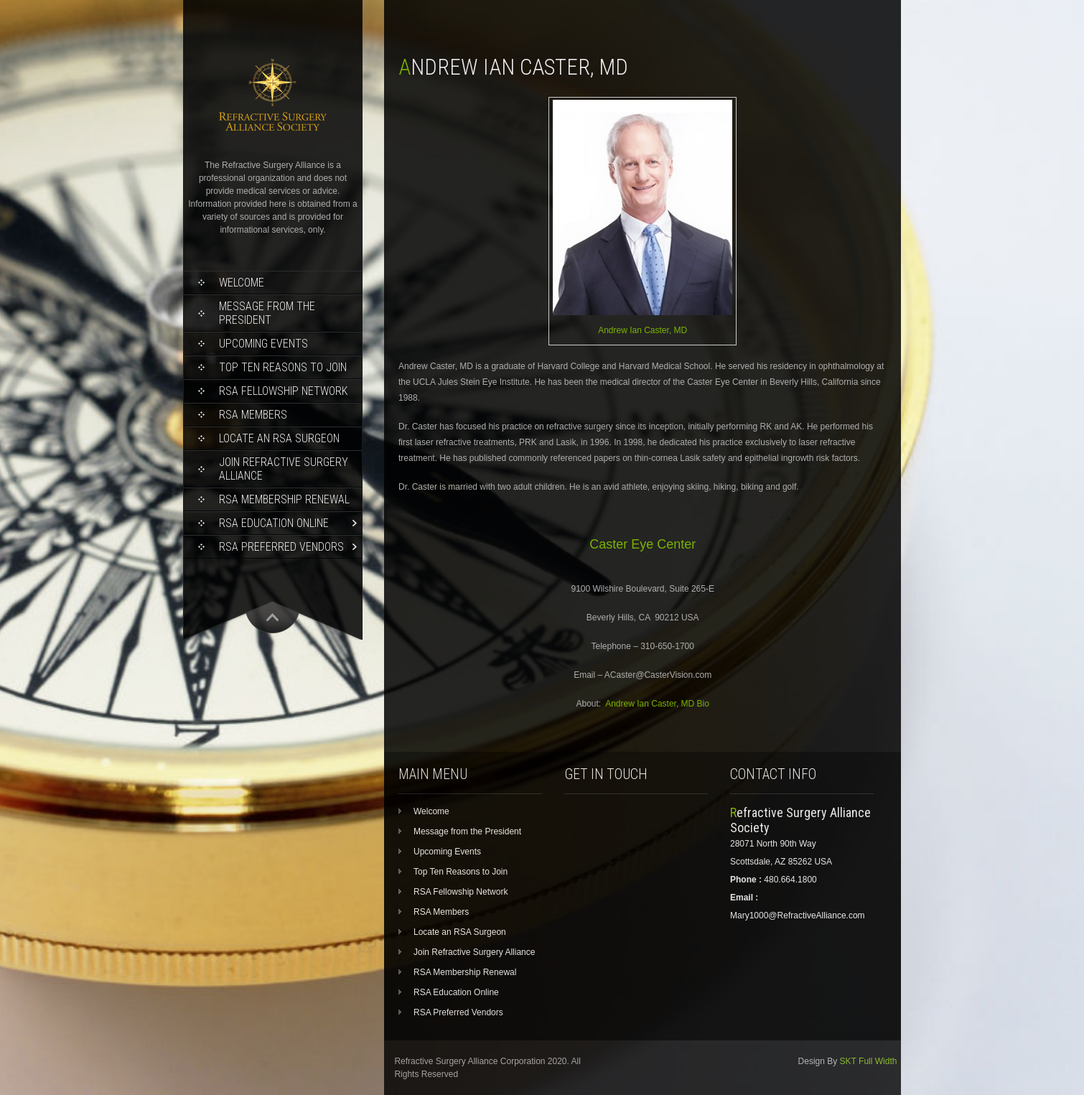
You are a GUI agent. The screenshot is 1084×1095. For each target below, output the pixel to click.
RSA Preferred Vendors (281, 547)
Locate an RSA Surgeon (279, 438)
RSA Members (253, 414)
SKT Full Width (868, 1061)
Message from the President (267, 313)
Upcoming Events (263, 343)
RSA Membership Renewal (284, 499)
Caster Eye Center (642, 544)
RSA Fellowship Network (283, 391)
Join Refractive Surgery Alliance (283, 469)
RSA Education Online (274, 523)
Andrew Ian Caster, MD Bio (657, 704)
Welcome (241, 282)
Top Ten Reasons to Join (283, 367)
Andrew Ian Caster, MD (642, 330)
